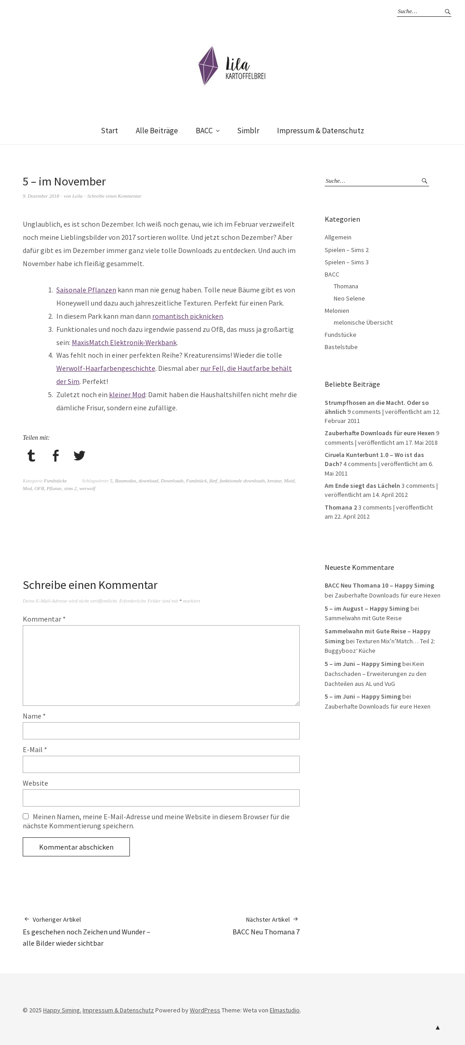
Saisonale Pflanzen (86, 289)
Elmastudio (285, 1010)
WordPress (205, 1010)
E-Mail (35, 749)
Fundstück (196, 480)
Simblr (248, 131)
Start (109, 131)
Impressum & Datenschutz (320, 131)
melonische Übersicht (363, 322)
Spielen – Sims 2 (347, 250)
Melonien (337, 310)
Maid (289, 480)
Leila (77, 196)
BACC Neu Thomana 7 (266, 925)
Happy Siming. (62, 1010)
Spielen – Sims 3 (347, 262)
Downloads (172, 480)
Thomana (346, 286)
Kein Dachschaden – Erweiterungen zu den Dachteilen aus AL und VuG (375, 673)
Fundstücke (55, 480)
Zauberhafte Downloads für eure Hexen (380, 433)
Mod (27, 488)
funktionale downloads (242, 480)
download (148, 480)
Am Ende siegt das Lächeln (362, 485)
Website (35, 782)
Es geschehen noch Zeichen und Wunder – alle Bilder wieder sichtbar (92, 931)
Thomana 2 (341, 507)
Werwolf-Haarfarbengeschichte (105, 368)
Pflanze (54, 488)
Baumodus (125, 480)
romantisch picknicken (187, 316)
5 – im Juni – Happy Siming (363, 664)
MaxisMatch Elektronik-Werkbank (124, 342)
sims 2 (70, 488)
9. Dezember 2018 (41, 196)
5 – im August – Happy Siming (367, 608)
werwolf (87, 488)
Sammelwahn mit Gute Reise (363, 618)
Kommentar (44, 618)
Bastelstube (341, 347)
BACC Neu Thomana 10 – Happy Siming (379, 585)
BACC (204, 131)
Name (34, 715)
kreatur (274, 480)
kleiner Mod (127, 394)
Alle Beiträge (157, 131)
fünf (213, 480)
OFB (39, 488)
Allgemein (338, 237)
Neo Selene (349, 298)
